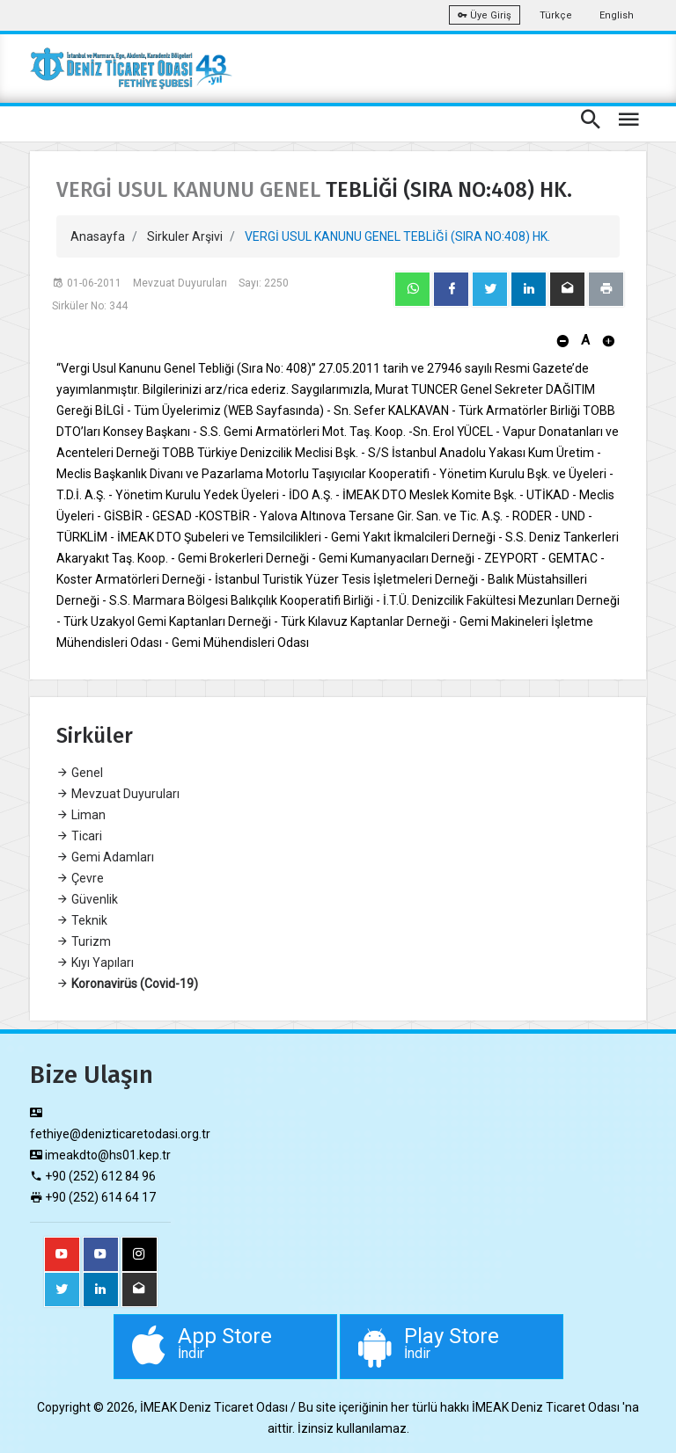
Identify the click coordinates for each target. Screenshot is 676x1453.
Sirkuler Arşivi (185, 236)
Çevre (80, 878)
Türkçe (556, 15)
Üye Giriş (484, 15)
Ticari (79, 836)
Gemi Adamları (105, 857)
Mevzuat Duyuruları (118, 794)
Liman (81, 815)
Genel (79, 773)
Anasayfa (97, 236)
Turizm (83, 941)
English (616, 15)
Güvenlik (87, 899)
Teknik (81, 920)
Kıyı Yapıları (95, 962)
